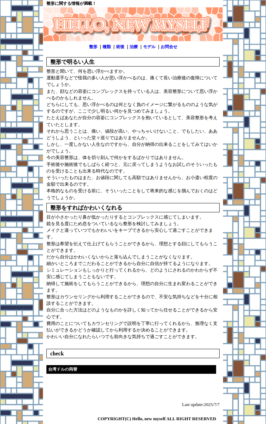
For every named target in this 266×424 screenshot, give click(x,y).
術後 (120, 46)
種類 (107, 46)
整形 (93, 46)
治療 (134, 46)
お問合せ (169, 46)
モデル (149, 46)
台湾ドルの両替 (62, 369)
